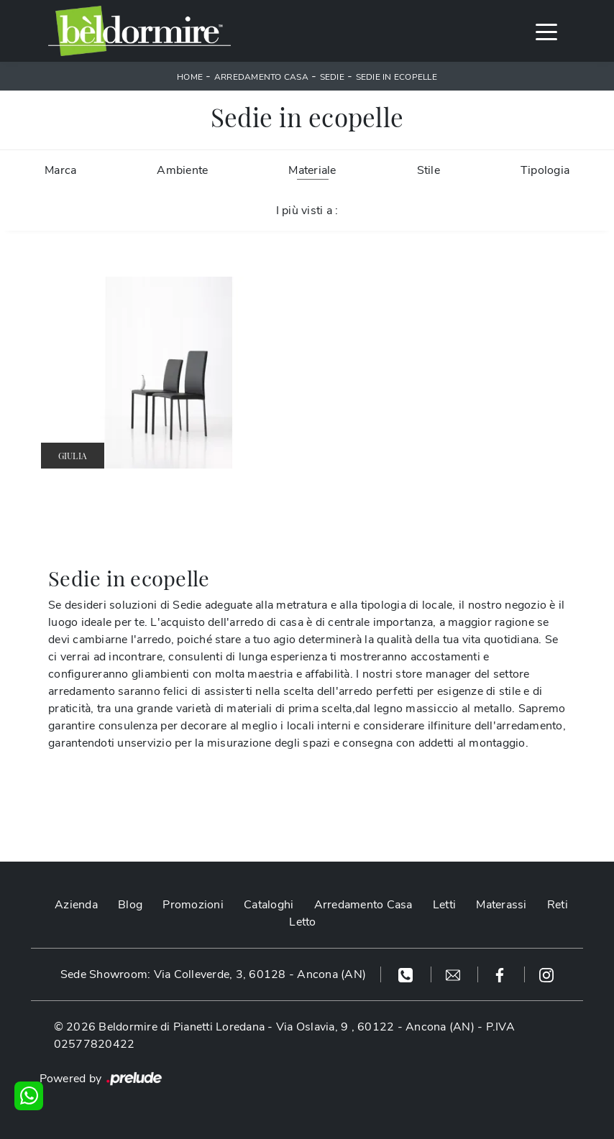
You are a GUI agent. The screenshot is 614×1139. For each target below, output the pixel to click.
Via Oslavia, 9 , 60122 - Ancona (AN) (375, 1027)
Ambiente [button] (182, 170)
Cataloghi (268, 905)
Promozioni (193, 905)
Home (190, 77)
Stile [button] (428, 170)
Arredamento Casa (261, 77)
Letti (444, 905)
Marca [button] (60, 170)
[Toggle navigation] (546, 31)
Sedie (332, 77)
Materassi (501, 905)
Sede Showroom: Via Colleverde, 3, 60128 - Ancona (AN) (213, 974)
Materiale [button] (312, 170)
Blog (130, 905)
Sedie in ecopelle (396, 77)
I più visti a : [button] (307, 210)
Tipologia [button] (545, 170)
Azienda (76, 905)
